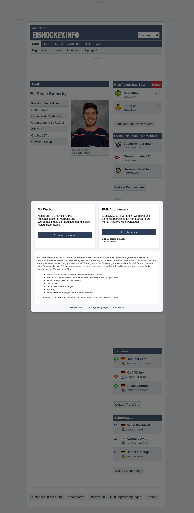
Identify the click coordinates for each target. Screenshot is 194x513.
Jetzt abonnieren (129, 232)
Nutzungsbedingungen (97, 307)
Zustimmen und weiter (65, 235)
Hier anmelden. (109, 241)
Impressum (118, 307)
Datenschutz (76, 307)
